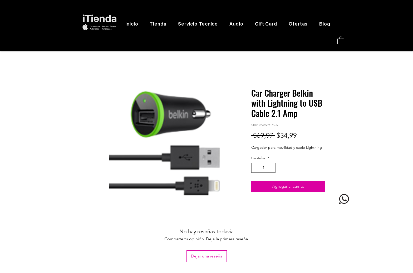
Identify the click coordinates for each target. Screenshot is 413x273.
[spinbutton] (263, 167)
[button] (340, 40)
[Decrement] (255, 167)
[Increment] (271, 167)
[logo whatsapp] (344, 199)
